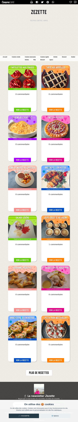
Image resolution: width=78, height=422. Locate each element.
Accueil (5, 57)
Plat (34, 60)
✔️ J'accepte (23, 416)
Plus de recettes (39, 373)
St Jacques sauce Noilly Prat (55, 267)
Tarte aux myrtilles (55, 67)
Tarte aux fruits (56, 117)
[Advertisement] (39, 39)
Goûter (73, 57)
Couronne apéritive (22, 267)
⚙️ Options (55, 416)
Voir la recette (22, 110)
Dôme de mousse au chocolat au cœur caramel (22, 169)
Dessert (42, 60)
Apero (51, 60)
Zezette (39, 12)
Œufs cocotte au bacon (56, 217)
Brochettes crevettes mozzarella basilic (55, 169)
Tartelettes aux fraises (22, 67)
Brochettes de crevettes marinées (22, 319)
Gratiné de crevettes (22, 117)
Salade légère (22, 217)
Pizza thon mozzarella (56, 317)
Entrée (27, 60)
